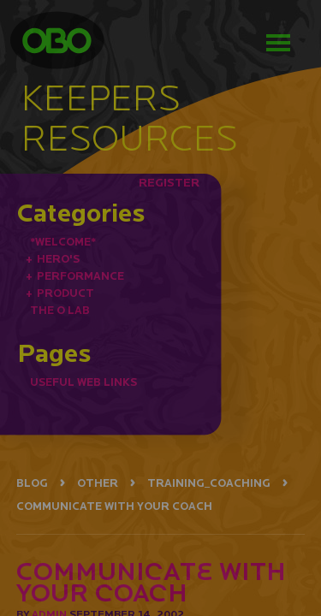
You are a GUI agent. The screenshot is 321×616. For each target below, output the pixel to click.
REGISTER (169, 182)
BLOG (32, 483)
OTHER (97, 483)
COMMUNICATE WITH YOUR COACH (114, 506)
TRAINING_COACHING (208, 483)
